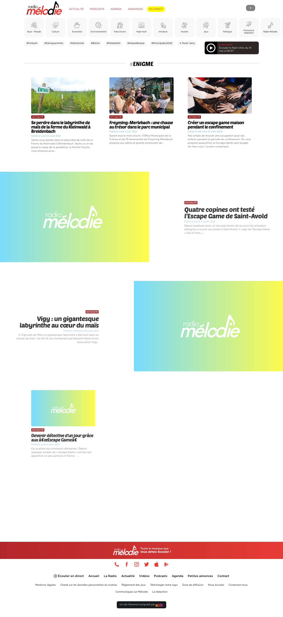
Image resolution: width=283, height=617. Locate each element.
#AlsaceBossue (136, 43)
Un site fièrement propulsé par (141, 605)
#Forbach (32, 43)
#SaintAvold (77, 43)
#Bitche (95, 43)
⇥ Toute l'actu (187, 43)
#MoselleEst (113, 43)
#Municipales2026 (161, 43)
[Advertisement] (141, 495)
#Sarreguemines (53, 43)
